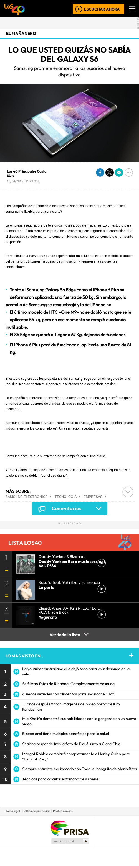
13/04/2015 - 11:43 (23, 181)
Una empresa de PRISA (70, 828)
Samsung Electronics (26, 496)
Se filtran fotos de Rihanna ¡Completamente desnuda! (69, 683)
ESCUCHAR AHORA (102, 9)
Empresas (93, 496)
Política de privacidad (36, 811)
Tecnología (66, 496)
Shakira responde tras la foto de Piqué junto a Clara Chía (71, 743)
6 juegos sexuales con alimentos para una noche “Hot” (68, 694)
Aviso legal (13, 811)
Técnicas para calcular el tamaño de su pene (60, 779)
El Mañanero (21, 33)
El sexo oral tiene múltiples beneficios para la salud (65, 733)
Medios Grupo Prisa (70, 841)
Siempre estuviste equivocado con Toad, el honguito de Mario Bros (79, 768)
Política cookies (63, 811)
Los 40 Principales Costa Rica (27, 173)
